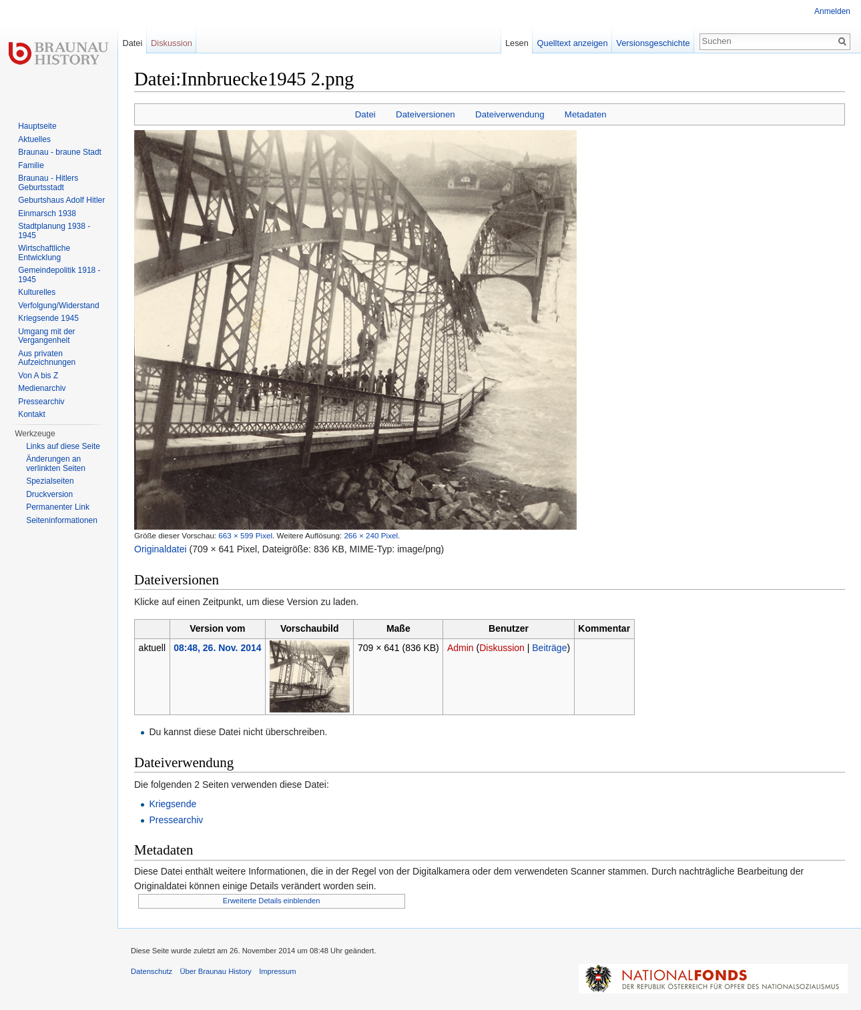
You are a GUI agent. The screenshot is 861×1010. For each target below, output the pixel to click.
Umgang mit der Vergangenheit (46, 336)
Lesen (517, 43)
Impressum (277, 971)
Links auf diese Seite (63, 446)
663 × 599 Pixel (245, 535)
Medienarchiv (41, 388)
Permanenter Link (57, 507)
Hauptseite (37, 126)
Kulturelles (36, 292)
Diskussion (502, 647)
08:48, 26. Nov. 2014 (217, 647)
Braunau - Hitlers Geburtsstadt (48, 182)
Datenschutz (151, 971)
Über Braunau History (216, 971)
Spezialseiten (49, 481)
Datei (365, 114)
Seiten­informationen (61, 520)
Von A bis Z (38, 375)
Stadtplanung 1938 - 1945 (54, 230)
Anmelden (832, 11)
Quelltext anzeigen (572, 43)
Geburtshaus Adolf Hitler (61, 200)
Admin (460, 647)
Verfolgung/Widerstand (58, 305)
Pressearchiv (176, 820)
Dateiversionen (425, 114)
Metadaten (586, 114)
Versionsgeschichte (652, 43)
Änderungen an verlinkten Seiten (55, 463)
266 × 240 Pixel (371, 535)
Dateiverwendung (510, 114)
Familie (31, 165)
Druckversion (49, 494)
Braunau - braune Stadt (59, 152)
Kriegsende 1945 (48, 318)
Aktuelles (34, 139)
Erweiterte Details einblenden (271, 901)
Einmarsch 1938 (47, 213)
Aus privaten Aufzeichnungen (46, 358)
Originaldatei (160, 549)
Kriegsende (172, 804)
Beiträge (549, 647)
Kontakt (31, 414)
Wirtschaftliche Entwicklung (44, 252)
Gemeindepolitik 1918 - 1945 (59, 275)
